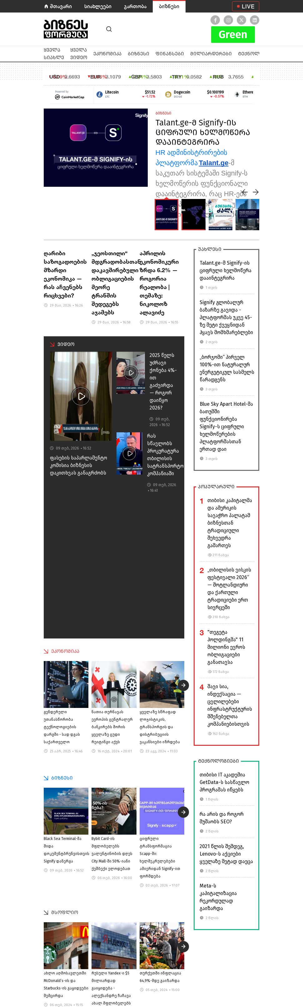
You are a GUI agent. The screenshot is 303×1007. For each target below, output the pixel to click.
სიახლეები (98, 6)
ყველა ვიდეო (78, 53)
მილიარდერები (211, 54)
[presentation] (245, 192)
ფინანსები (170, 54)
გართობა (135, 6)
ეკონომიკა (107, 54)
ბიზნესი (169, 6)
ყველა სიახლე (54, 53)
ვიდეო (65, 344)
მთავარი (61, 6)
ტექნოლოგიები (258, 54)
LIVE (248, 6)
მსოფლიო (64, 912)
